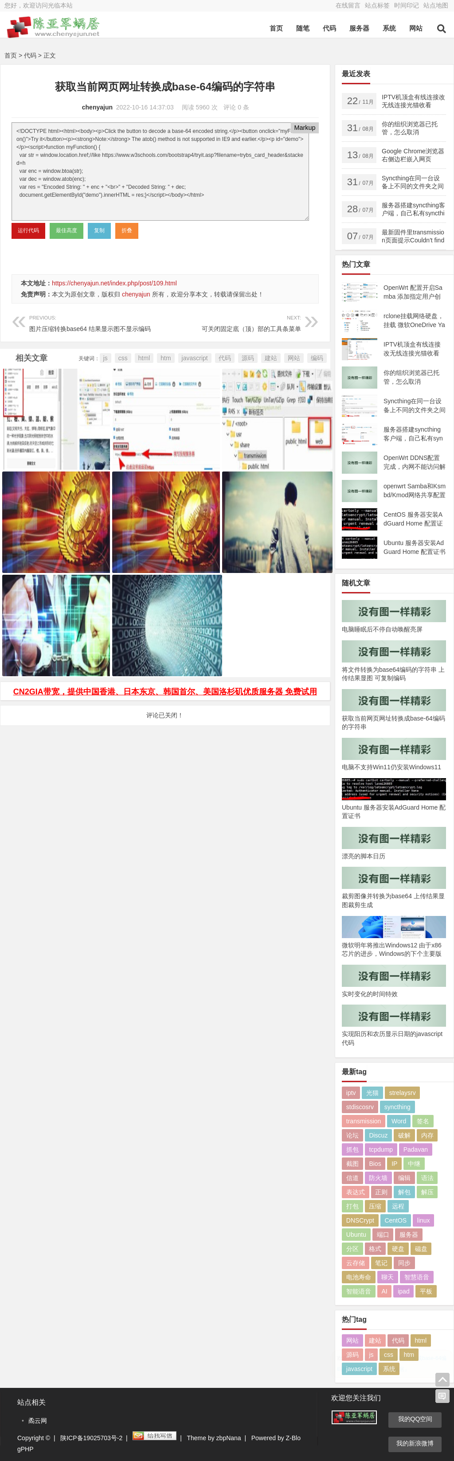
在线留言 (348, 5)
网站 (416, 28)
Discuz (378, 1135)
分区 (352, 1248)
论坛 (352, 1135)
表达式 (355, 1192)
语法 (427, 1177)
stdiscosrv (360, 1106)
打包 (352, 1206)
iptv (351, 1092)
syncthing (397, 1106)
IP (394, 1163)
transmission (363, 1121)
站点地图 (435, 5)
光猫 (372, 1092)
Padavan (415, 1149)
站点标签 (377, 5)
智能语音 (358, 1291)
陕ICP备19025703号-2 (91, 1438)
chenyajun (97, 107)
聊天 (387, 1277)
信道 (352, 1177)
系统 (389, 28)
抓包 (352, 1149)
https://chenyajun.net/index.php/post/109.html (114, 283)
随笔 (302, 28)
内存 (427, 1135)
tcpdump (381, 1149)
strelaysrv (402, 1092)
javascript (195, 358)
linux (423, 1220)
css (123, 358)
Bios (375, 1163)
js (105, 358)
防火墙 (378, 1177)
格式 (375, 1248)
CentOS (395, 1220)
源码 (248, 358)
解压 (427, 1192)
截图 (352, 1163)
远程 (398, 1206)
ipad (403, 1291)
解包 (404, 1192)
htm (165, 358)
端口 (383, 1234)
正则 (381, 1192)
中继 (414, 1163)
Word (398, 1121)
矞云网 (37, 1420)
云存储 (355, 1262)
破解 (404, 1135)
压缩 (375, 1206)
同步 (404, 1262)
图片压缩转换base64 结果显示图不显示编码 (97, 322)
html (144, 358)
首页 (276, 28)
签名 (423, 1121)
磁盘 (421, 1248)
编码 (317, 358)
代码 (329, 28)
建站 (271, 358)
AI (384, 1291)
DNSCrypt (360, 1220)
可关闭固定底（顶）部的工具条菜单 (233, 322)
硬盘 (398, 1248)
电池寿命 (358, 1277)
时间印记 (406, 5)
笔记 (381, 1262)
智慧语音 (416, 1277)
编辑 (404, 1177)
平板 (426, 1291)
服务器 (359, 28)
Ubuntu (356, 1234)
